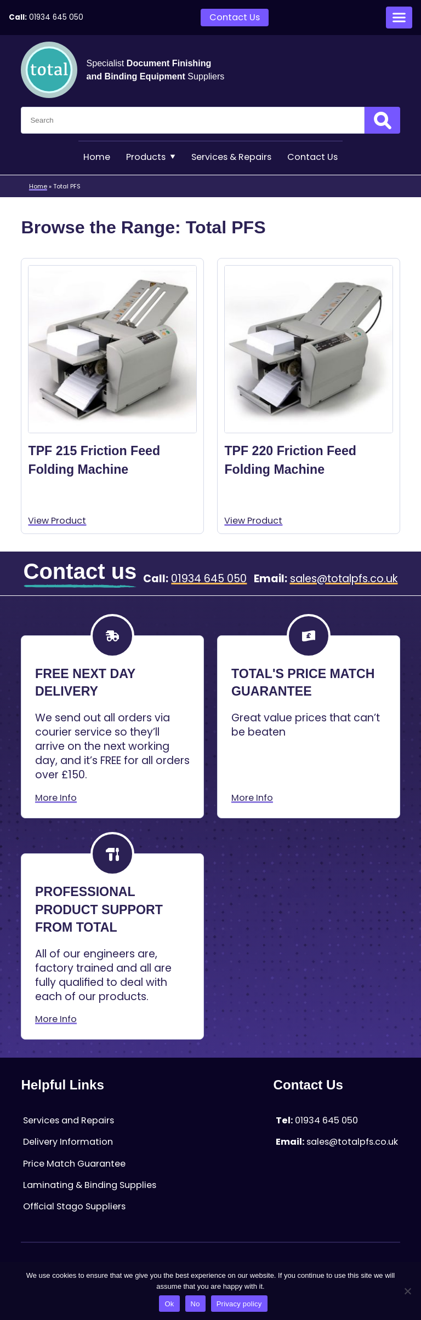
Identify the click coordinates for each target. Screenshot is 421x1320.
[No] (407, 1290)
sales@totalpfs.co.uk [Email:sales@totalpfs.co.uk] (344, 578)
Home (96, 157)
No (195, 1304)
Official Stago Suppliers (74, 1206)
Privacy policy (239, 1304)
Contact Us (234, 17)
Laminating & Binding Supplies (89, 1185)
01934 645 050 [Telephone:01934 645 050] (56, 17)
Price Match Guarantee (74, 1163)
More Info (56, 797)
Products (150, 157)
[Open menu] (399, 17)
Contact (312, 157)
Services (231, 157)
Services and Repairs (68, 1120)
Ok (169, 1304)
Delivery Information (68, 1141)
